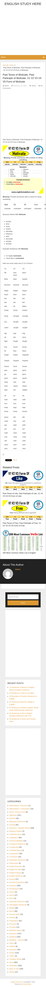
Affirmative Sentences (17, 821)
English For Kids (15, 869)
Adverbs (12, 818)
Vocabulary (13, 965)
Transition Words (15, 959)
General (12, 879)
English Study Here (23, 4)
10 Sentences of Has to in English (21, 693)
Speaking (12, 937)
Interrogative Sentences (18, 905)
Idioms (11, 895)
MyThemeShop (26, 984)
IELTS (11, 898)
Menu (3, 57)
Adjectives (13, 815)
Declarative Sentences (17, 860)
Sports (11, 943)
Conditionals (13, 847)
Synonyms (13, 949)
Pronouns (12, 924)
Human (12, 892)
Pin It (15, 460)
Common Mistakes (16, 841)
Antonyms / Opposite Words (19, 828)
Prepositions (13, 921)
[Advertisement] (23, 31)
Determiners (13, 863)
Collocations (13, 837)
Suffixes (12, 946)
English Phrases (15, 873)
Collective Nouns (15, 834)
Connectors (13, 857)
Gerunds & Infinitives (17, 882)
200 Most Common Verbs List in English (19, 553)
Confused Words (15, 850)
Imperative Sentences (17, 901)
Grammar (12, 885)
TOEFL (12, 956)
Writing (11, 972)
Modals (12, 908)
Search (23, 603)
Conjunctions (14, 853)
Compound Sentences (17, 844)
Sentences (13, 933)
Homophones (14, 889)
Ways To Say (14, 969)
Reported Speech (15, 930)
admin (6, 86)
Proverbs (12, 927)
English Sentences (16, 876)
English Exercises (15, 866)
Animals (12, 825)
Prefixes (12, 917)
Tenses (12, 953)
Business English (15, 831)
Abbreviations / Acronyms (18, 805)
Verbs (34, 86)
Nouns (11, 911)
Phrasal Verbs (14, 914)
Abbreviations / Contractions (19, 809)
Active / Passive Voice (17, 812)
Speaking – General (16, 940)
